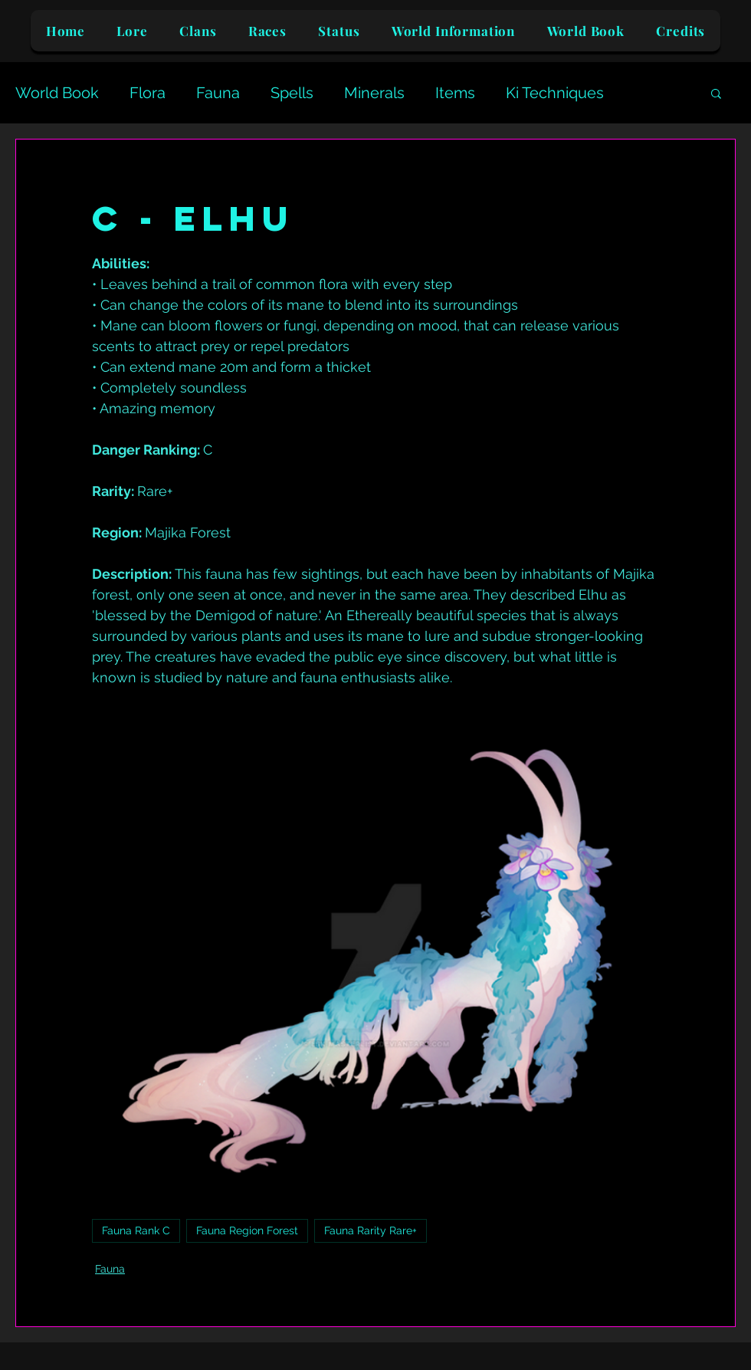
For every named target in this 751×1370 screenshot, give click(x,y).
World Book (57, 93)
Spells (292, 93)
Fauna (218, 93)
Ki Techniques (555, 93)
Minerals (374, 93)
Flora (148, 93)
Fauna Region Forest (247, 1230)
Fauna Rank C (136, 1230)
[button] (716, 93)
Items (455, 93)
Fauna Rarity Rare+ (370, 1230)
